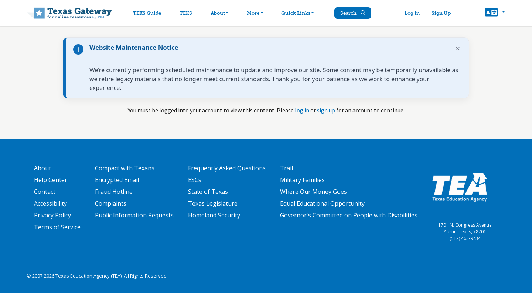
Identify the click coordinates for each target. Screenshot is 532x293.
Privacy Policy (52, 215)
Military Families (302, 180)
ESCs (194, 180)
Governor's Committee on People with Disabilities (348, 215)
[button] (494, 13)
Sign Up (441, 13)
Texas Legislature (213, 203)
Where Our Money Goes (313, 192)
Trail (286, 168)
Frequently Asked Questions (227, 168)
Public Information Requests (134, 215)
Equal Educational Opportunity (322, 203)
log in (302, 110)
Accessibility (50, 203)
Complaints (110, 203)
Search (352, 13)
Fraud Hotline (114, 192)
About (42, 168)
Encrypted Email (117, 180)
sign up (326, 110)
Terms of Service (57, 227)
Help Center (50, 180)
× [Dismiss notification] (458, 48)
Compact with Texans (124, 168)
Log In (412, 13)
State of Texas (208, 192)
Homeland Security (214, 215)
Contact (44, 192)
